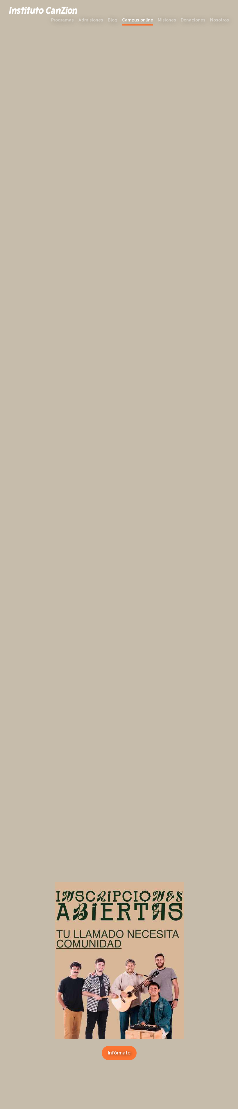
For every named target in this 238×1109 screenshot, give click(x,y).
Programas (62, 19)
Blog (112, 19)
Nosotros (219, 19)
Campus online (137, 19)
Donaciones (193, 19)
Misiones (167, 19)
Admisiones (90, 19)
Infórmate (119, 1053)
